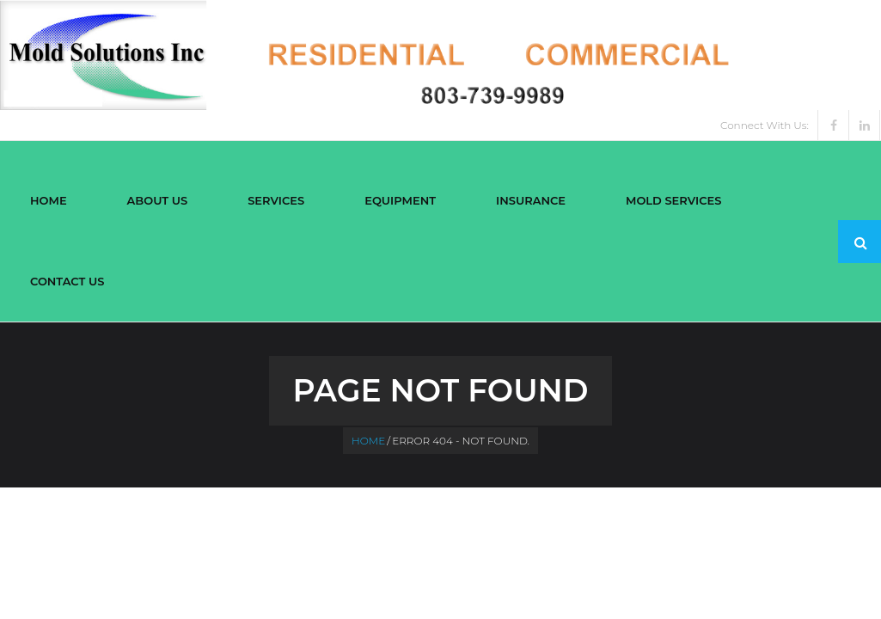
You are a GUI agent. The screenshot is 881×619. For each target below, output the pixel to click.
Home (368, 440)
